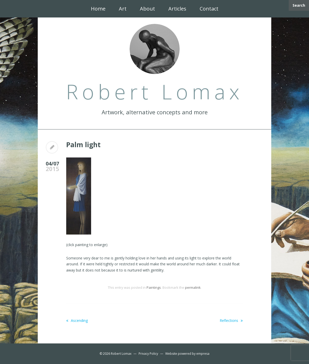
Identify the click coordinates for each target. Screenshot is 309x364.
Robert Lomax (121, 353)
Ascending (77, 320)
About (147, 8)
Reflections (231, 320)
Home (98, 8)
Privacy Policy (148, 353)
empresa (202, 353)
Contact (209, 8)
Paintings (154, 287)
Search (299, 5)
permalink (193, 287)
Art (123, 8)
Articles (177, 8)
